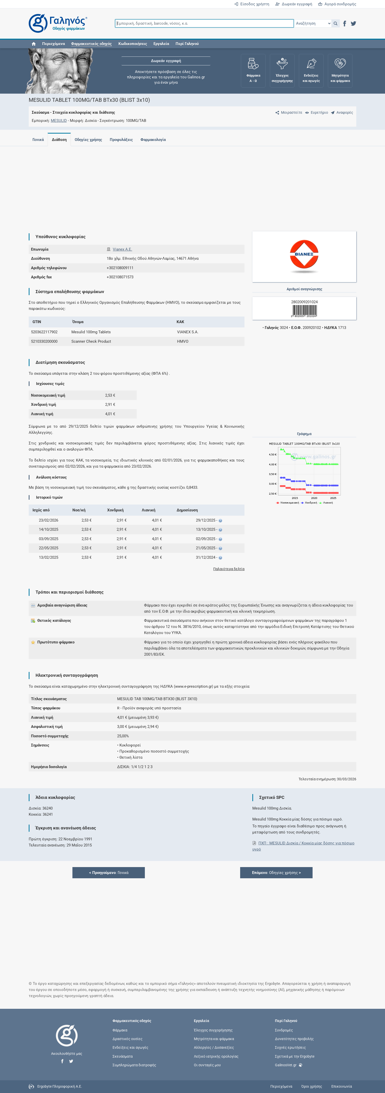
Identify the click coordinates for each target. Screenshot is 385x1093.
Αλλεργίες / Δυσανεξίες (214, 1047)
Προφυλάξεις (124, 139)
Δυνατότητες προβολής (294, 1039)
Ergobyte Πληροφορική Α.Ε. (59, 1086)
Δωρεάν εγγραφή (293, 4)
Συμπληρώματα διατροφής (134, 1065)
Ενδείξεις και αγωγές (130, 1047)
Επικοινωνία (341, 1086)
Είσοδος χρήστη (251, 4)
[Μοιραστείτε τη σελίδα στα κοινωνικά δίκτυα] (287, 112)
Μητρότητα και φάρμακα (214, 1039)
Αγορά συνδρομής (337, 4)
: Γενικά (108, 872)
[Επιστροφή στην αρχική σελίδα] (67, 1041)
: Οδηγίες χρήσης (276, 872)
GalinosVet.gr (289, 1065)
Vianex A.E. (122, 249)
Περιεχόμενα (53, 43)
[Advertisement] (177, 185)
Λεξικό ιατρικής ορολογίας (216, 1056)
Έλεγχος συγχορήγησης (213, 1030)
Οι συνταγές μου (207, 1065)
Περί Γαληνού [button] (187, 43)
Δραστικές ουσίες (128, 1039)
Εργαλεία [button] (161, 43)
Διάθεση (60, 139)
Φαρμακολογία (157, 139)
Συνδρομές (284, 1030)
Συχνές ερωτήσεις (290, 1047)
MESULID (59, 120)
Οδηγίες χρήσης (90, 139)
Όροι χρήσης (311, 1086)
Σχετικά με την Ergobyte (294, 1056)
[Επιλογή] (313, 23)
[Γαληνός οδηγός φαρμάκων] (57, 23)
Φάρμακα (120, 1030)
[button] (335, 23)
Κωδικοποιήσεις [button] (132, 43)
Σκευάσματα (123, 1056)
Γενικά (38, 139)
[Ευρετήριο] (315, 112)
